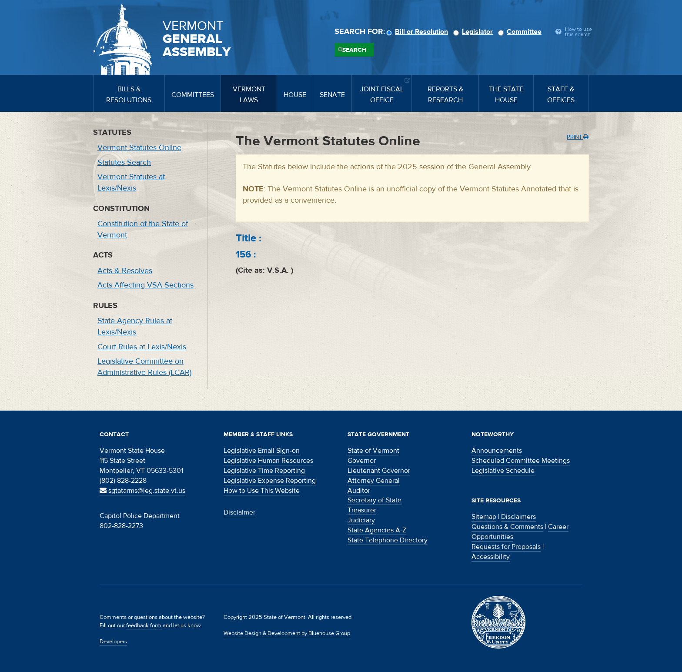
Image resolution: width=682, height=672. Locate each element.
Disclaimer (239, 512)
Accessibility (490, 556)
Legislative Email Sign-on (262, 450)
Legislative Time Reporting (264, 470)
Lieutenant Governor (379, 470)
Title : (248, 238)
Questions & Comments (507, 526)
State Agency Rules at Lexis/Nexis (134, 326)
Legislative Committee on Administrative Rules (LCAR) (144, 367)
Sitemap (483, 516)
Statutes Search (124, 162)
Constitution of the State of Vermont (142, 229)
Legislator (474, 31)
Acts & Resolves (124, 271)
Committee (521, 31)
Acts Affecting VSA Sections (145, 285)
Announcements (496, 450)
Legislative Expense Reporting (270, 480)
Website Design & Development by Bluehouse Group (287, 633)
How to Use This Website (262, 490)
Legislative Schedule (503, 470)
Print (577, 137)
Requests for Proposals (506, 546)
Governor (362, 460)
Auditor (359, 490)
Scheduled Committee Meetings (520, 460)
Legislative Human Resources (268, 460)
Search (354, 50)
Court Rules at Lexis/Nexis (141, 347)
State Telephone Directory (388, 540)
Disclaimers (518, 516)
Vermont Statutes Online (139, 148)
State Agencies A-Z (377, 530)
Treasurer (362, 510)
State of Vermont (373, 450)
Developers (113, 641)
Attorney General (374, 480)
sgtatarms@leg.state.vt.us (142, 490)
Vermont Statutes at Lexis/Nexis (131, 182)
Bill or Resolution (418, 31)
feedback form (143, 625)
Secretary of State (374, 500)
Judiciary (361, 520)
